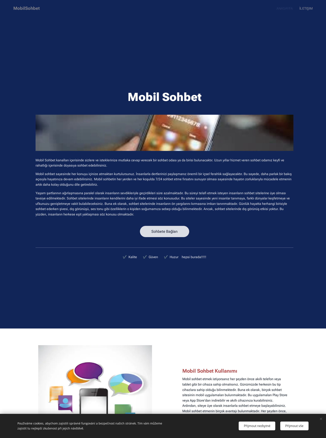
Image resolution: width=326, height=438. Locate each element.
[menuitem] (286, 8)
